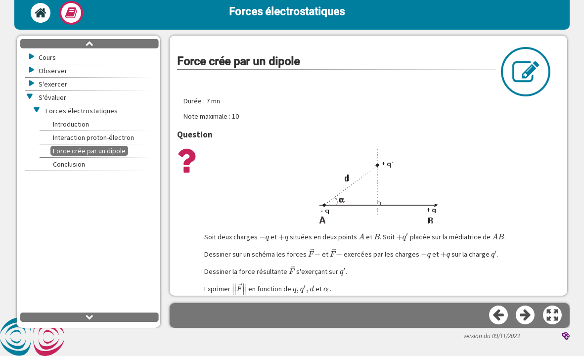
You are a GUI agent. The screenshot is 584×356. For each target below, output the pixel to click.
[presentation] (264, 237)
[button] (553, 315)
